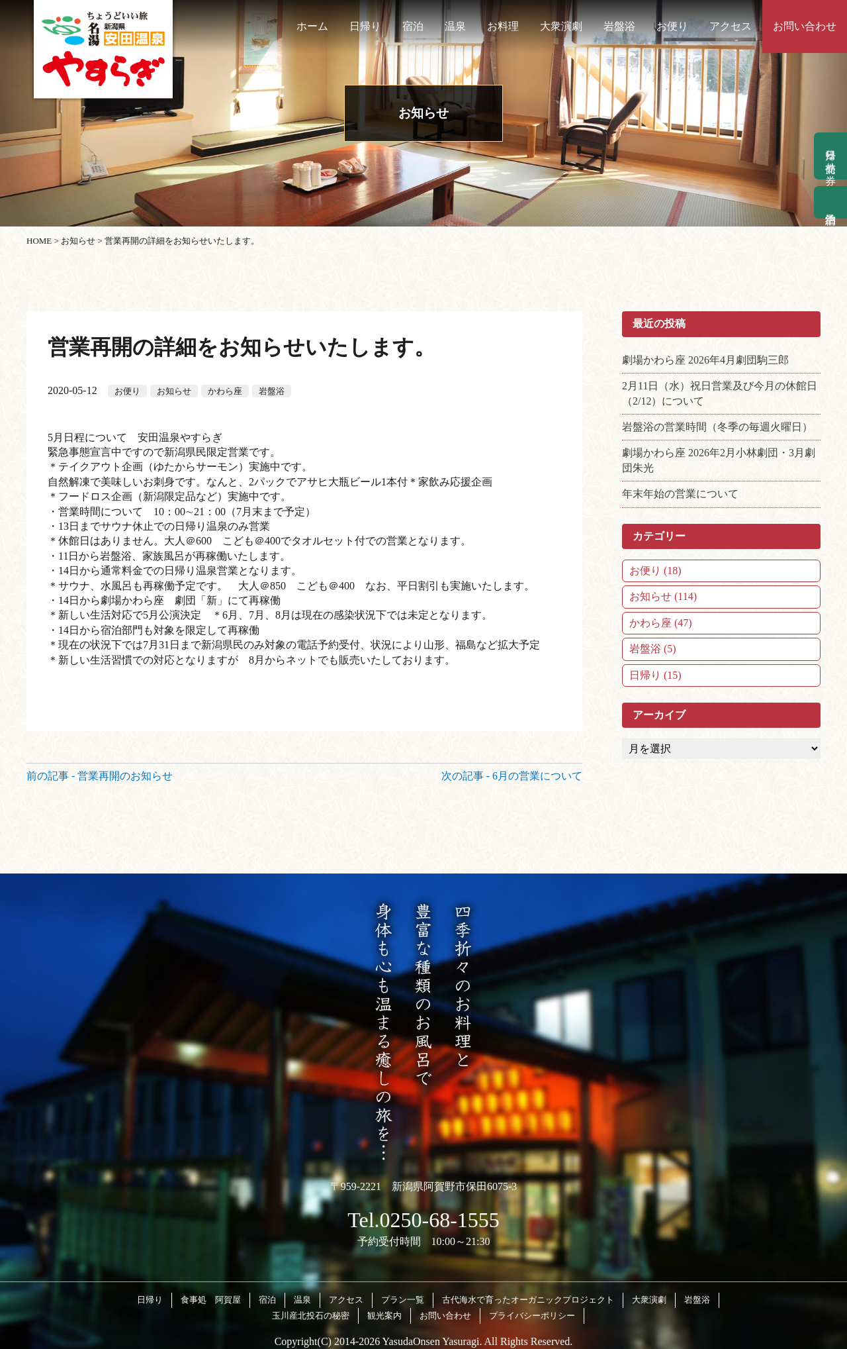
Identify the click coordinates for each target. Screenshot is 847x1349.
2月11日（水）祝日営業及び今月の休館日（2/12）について (719, 393)
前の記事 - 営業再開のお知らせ (99, 775)
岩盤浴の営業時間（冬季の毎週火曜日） (717, 426)
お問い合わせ (804, 26)
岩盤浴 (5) (652, 648)
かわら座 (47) (660, 622)
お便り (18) (655, 570)
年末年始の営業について (680, 493)
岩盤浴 (619, 26)
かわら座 (225, 391)
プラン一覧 (402, 1300)
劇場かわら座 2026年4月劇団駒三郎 (705, 360)
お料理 (503, 26)
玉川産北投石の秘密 (310, 1316)
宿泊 (413, 26)
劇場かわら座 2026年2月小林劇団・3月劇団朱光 (718, 460)
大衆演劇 (561, 26)
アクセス (730, 26)
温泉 (455, 26)
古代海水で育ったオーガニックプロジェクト (528, 1300)
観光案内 (384, 1316)
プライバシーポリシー (532, 1316)
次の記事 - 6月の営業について (511, 775)
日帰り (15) (655, 675)
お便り (672, 26)
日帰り (365, 26)
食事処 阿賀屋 (211, 1300)
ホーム (312, 26)
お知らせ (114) (663, 596)
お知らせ (174, 391)
